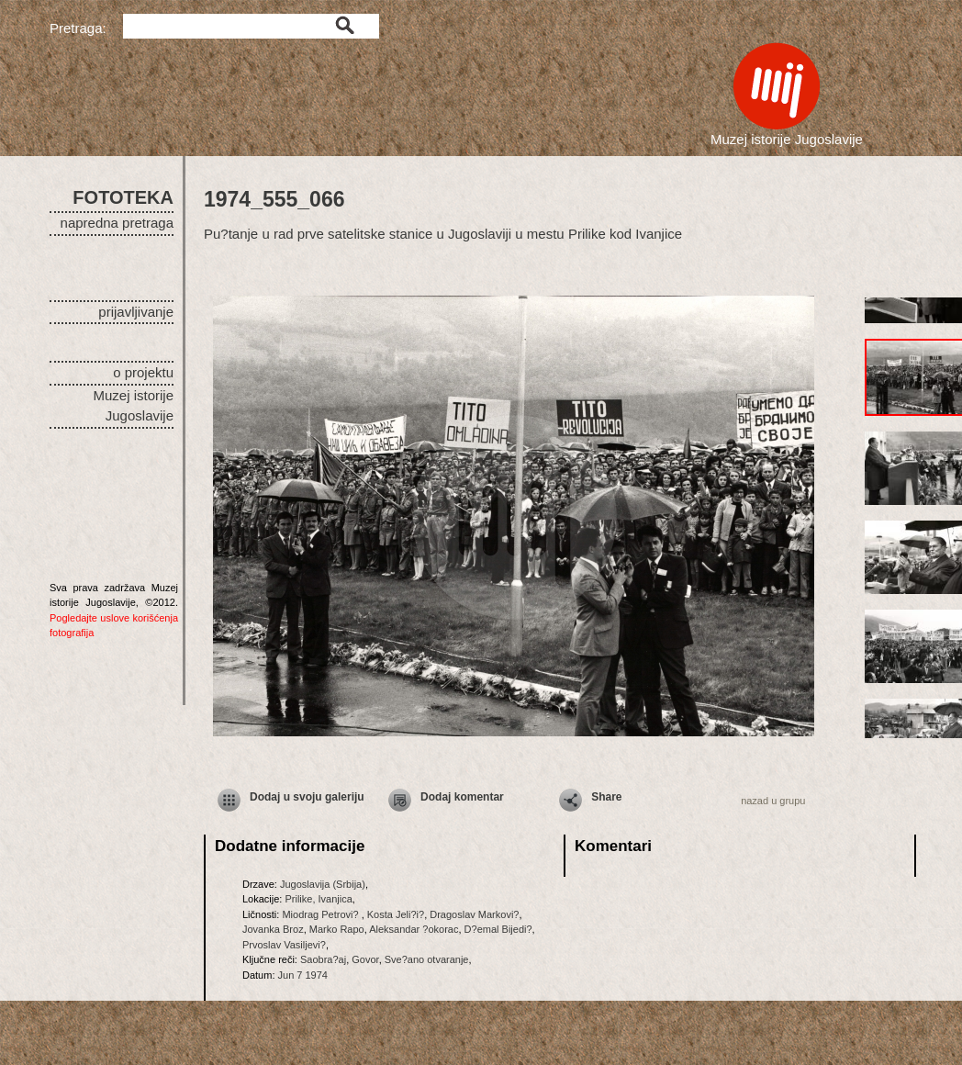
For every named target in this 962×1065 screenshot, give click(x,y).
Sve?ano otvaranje (427, 959)
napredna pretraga (117, 222)
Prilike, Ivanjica (318, 898)
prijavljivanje (135, 312)
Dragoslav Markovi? (474, 914)
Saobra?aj (323, 959)
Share (606, 796)
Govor (365, 959)
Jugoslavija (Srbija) (322, 884)
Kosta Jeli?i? (395, 914)
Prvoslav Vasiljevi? (284, 944)
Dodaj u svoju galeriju (307, 796)
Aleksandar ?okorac (413, 929)
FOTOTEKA (123, 197)
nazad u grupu (773, 800)
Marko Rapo (336, 929)
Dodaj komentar (462, 796)
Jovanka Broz (273, 929)
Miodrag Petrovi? (321, 914)
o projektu (143, 372)
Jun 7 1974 (303, 975)
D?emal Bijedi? (498, 929)
